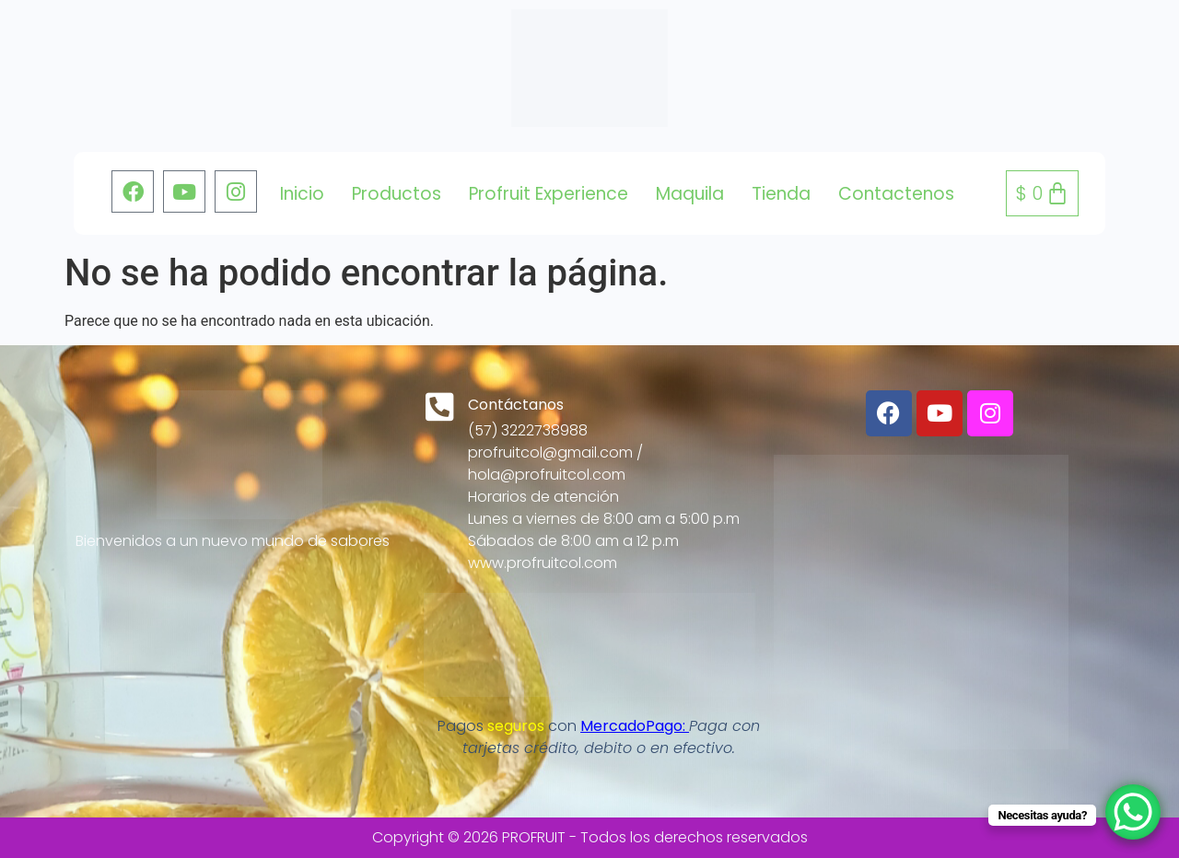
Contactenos (896, 193)
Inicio (302, 193)
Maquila (690, 193)
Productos (396, 193)
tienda (781, 193)
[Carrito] (1042, 193)
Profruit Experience (548, 193)
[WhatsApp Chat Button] (1133, 812)
